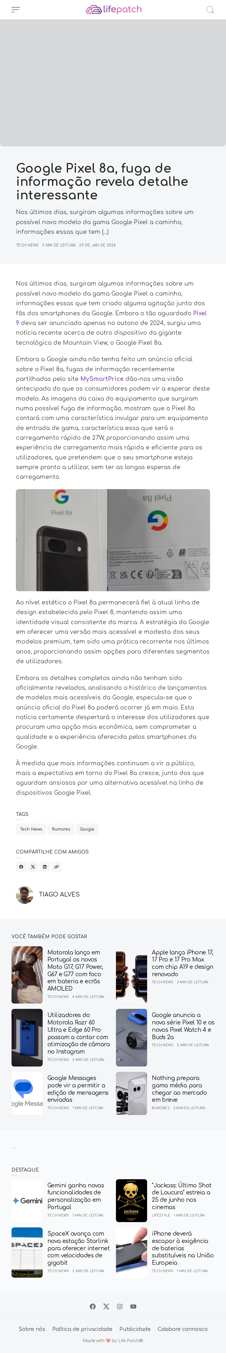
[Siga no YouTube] (133, 1306)
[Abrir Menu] (16, 10)
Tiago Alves (59, 895)
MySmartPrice (102, 379)
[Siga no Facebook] (93, 1306)
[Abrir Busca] (210, 10)
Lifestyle (161, 1215)
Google (87, 829)
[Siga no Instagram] (120, 1306)
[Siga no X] (106, 1306)
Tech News (27, 245)
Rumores (61, 829)
